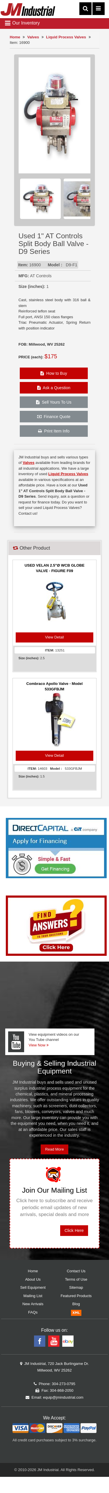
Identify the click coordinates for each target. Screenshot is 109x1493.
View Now (38, 1045)
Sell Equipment (32, 1287)
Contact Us (76, 1271)
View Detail (54, 637)
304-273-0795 (63, 1384)
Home (15, 37)
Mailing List (33, 1296)
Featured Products (76, 1296)
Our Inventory (22, 23)
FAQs (33, 1312)
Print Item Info (53, 431)
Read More (54, 1149)
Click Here (74, 1230)
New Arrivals (32, 1304)
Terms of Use (76, 1279)
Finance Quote (54, 416)
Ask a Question (53, 387)
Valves (33, 37)
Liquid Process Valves (66, 37)
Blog (76, 1304)
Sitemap (76, 1287)
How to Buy (53, 373)
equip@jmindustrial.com (63, 1397)
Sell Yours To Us (53, 402)
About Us (32, 1279)
